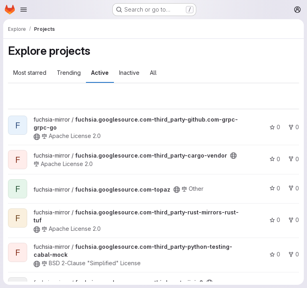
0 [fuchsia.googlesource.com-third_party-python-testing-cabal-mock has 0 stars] (274, 254)
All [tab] (153, 72)
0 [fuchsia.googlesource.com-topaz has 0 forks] (293, 188)
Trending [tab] (69, 72)
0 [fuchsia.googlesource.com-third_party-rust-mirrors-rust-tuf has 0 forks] (293, 219)
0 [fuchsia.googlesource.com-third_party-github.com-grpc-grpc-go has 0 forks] (293, 127)
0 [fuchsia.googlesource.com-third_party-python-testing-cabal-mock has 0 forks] (293, 254)
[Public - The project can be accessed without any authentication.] (37, 137)
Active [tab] (100, 72)
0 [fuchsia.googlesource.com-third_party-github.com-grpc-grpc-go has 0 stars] (274, 127)
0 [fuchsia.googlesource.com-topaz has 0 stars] (274, 188)
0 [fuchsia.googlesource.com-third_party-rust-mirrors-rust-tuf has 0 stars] (274, 219)
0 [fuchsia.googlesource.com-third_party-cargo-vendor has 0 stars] (274, 159)
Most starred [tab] (29, 72)
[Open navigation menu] (23, 9)
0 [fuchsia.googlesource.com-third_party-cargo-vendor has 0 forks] (293, 159)
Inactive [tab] (129, 72)
